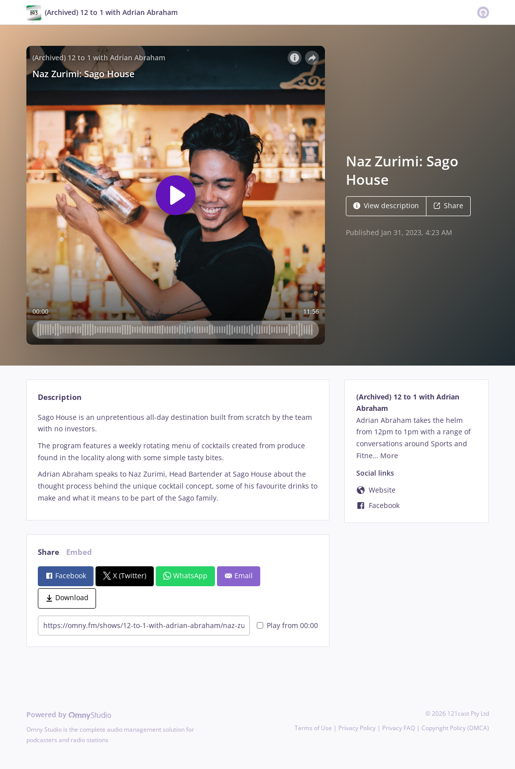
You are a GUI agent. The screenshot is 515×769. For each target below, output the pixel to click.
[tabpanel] (178, 457)
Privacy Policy (357, 728)
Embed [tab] (79, 552)
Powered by (68, 714)
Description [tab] (60, 397)
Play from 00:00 (287, 625)
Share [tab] (48, 552)
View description (386, 205)
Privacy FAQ (398, 728)
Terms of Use (313, 728)
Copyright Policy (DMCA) (455, 728)
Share (448, 205)
